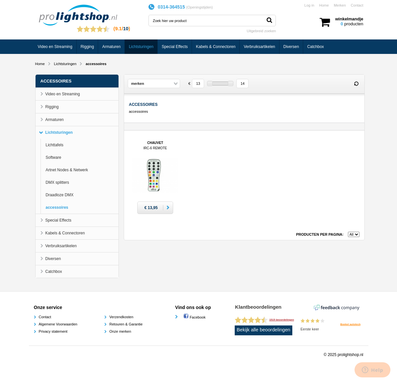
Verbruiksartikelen (259, 46)
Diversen (291, 46)
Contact (357, 5)
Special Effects (175, 46)
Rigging (87, 46)
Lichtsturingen (141, 46)
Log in (309, 5)
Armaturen (111, 46)
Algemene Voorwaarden (58, 324)
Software (53, 157)
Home (324, 5)
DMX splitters (57, 182)
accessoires (57, 207)
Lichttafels (55, 145)
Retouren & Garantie (126, 324)
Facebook (194, 317)
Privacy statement (53, 331)
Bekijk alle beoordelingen (263, 329)
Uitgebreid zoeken (261, 31)
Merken (340, 5)
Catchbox (315, 46)
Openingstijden (199, 7)
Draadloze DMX (60, 195)
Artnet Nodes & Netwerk (67, 170)
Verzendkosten (121, 317)
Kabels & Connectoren (215, 46)
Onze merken (120, 331)
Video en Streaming (55, 46)
